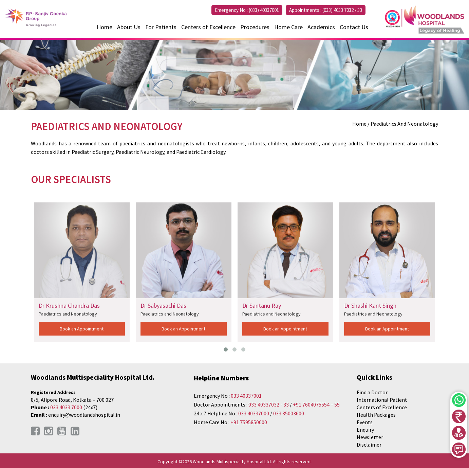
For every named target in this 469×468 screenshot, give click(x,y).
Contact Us (354, 27)
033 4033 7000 (66, 407)
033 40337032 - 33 (268, 404)
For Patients (160, 27)
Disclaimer (369, 444)
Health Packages (376, 414)
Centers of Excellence (208, 27)
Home (104, 27)
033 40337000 (254, 413)
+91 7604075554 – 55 (316, 404)
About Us (128, 27)
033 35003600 (288, 413)
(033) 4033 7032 (338, 10)
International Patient (382, 399)
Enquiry (365, 429)
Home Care (288, 27)
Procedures (254, 27)
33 (359, 10)
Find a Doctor (372, 392)
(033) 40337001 (264, 10)
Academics (321, 27)
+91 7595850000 (248, 422)
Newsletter (370, 437)
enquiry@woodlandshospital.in (84, 414)
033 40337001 (246, 395)
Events (365, 422)
